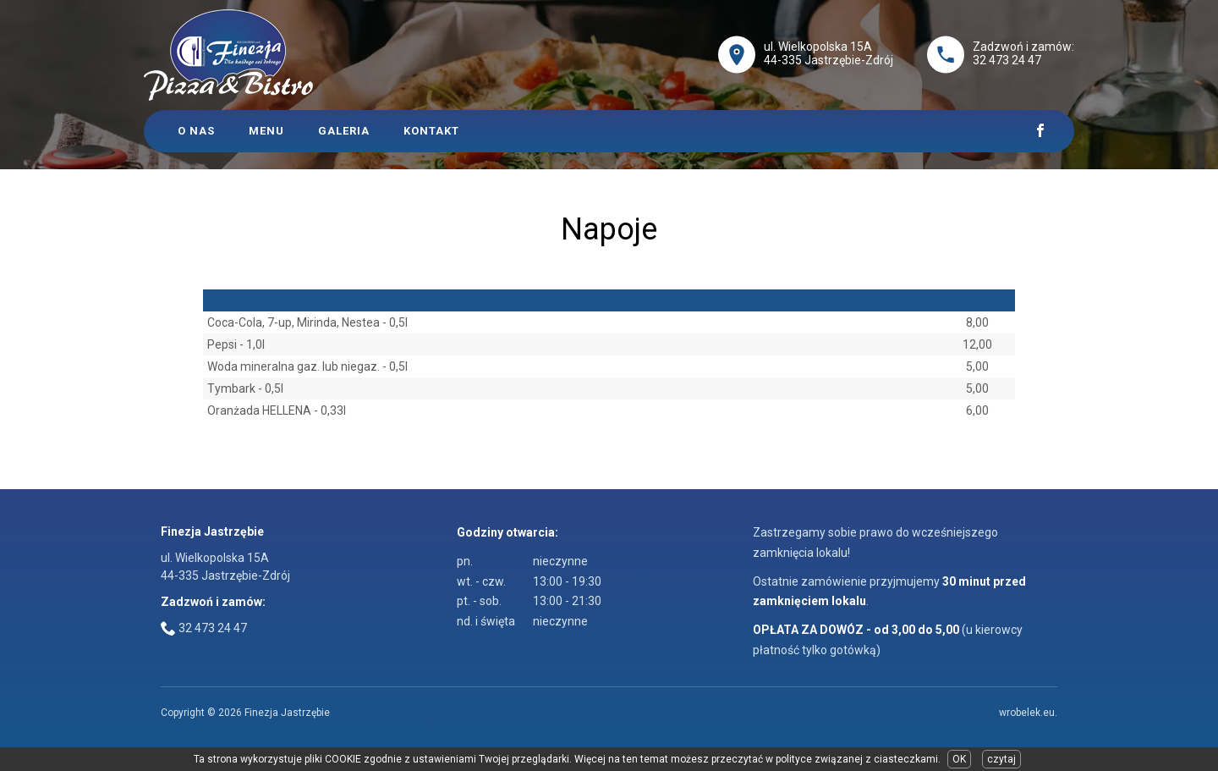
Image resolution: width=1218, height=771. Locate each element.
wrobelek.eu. (1028, 713)
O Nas (196, 130)
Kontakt (431, 130)
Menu (266, 130)
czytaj (1001, 759)
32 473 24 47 (1007, 60)
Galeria (344, 130)
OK (959, 759)
